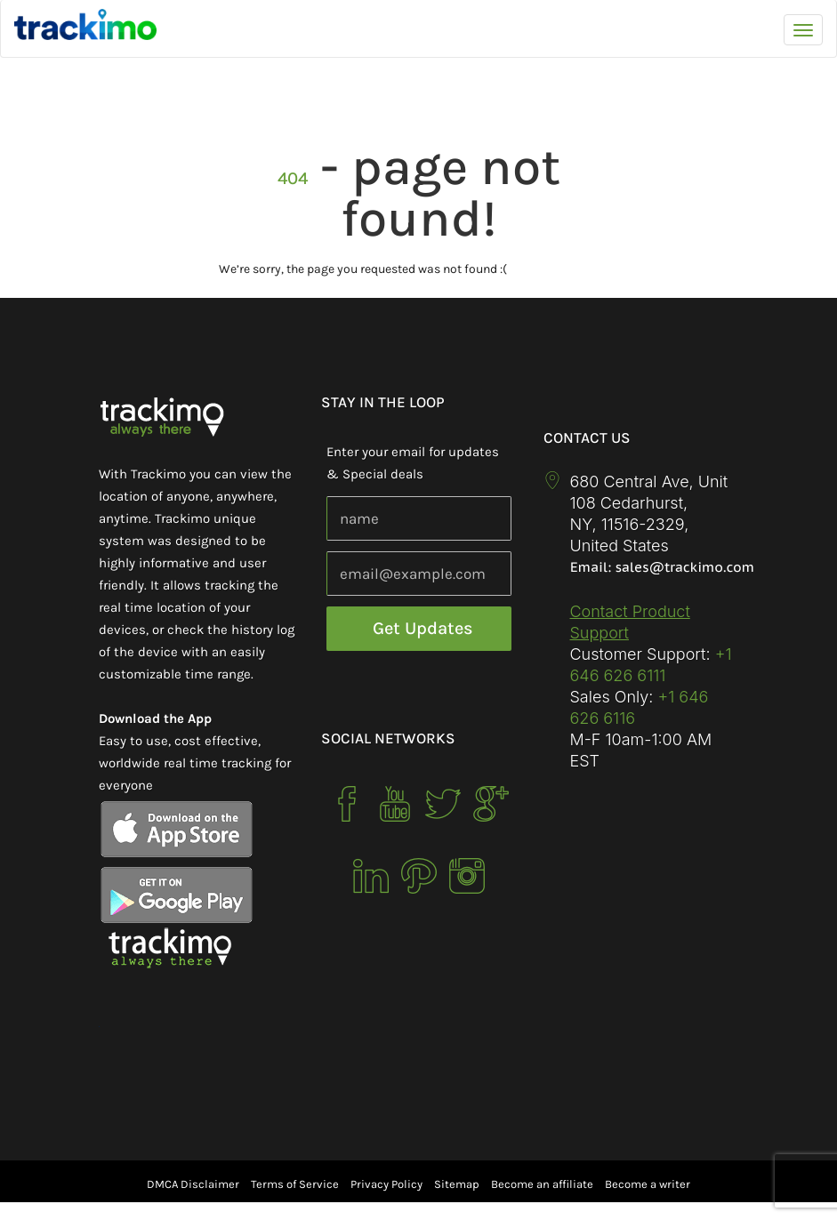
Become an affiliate (542, 1184)
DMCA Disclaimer (193, 1184)
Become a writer (647, 1184)
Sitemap (456, 1184)
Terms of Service (295, 1184)
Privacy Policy (386, 1184)
